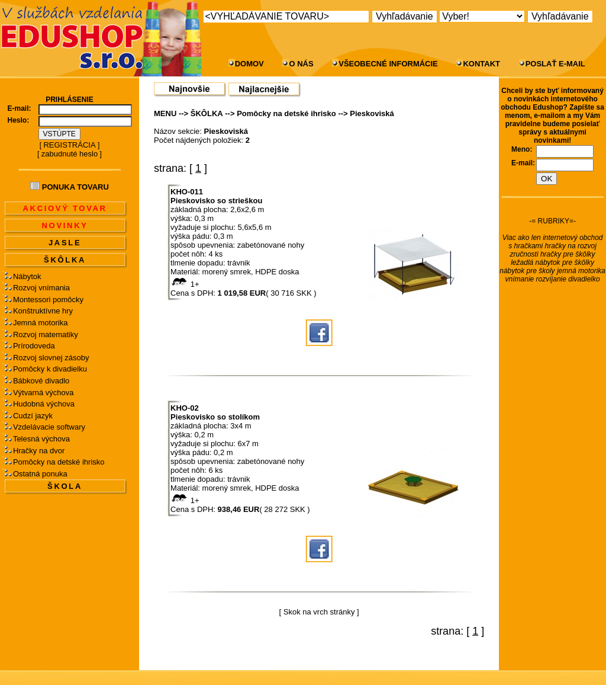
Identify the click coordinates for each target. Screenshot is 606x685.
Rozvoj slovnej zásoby (51, 357)
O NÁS (301, 63)
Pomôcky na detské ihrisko (59, 461)
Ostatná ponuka (40, 473)
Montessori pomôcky (48, 299)
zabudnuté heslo (69, 153)
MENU (165, 113)
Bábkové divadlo (41, 380)
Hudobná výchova (44, 403)
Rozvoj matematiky (45, 334)
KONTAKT (481, 63)
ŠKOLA (64, 486)
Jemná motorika (40, 322)
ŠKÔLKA (65, 259)
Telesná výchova (41, 438)
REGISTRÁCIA (69, 144)
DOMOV (249, 63)
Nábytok (27, 276)
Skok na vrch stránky (319, 611)
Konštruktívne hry (43, 310)
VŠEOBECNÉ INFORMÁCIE (388, 63)
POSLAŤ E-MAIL (555, 63)
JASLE (65, 242)
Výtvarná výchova (43, 392)
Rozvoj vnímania (41, 287)
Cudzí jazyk (33, 415)
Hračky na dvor (39, 450)
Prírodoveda (34, 345)
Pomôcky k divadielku (50, 368)
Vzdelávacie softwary (49, 426)
